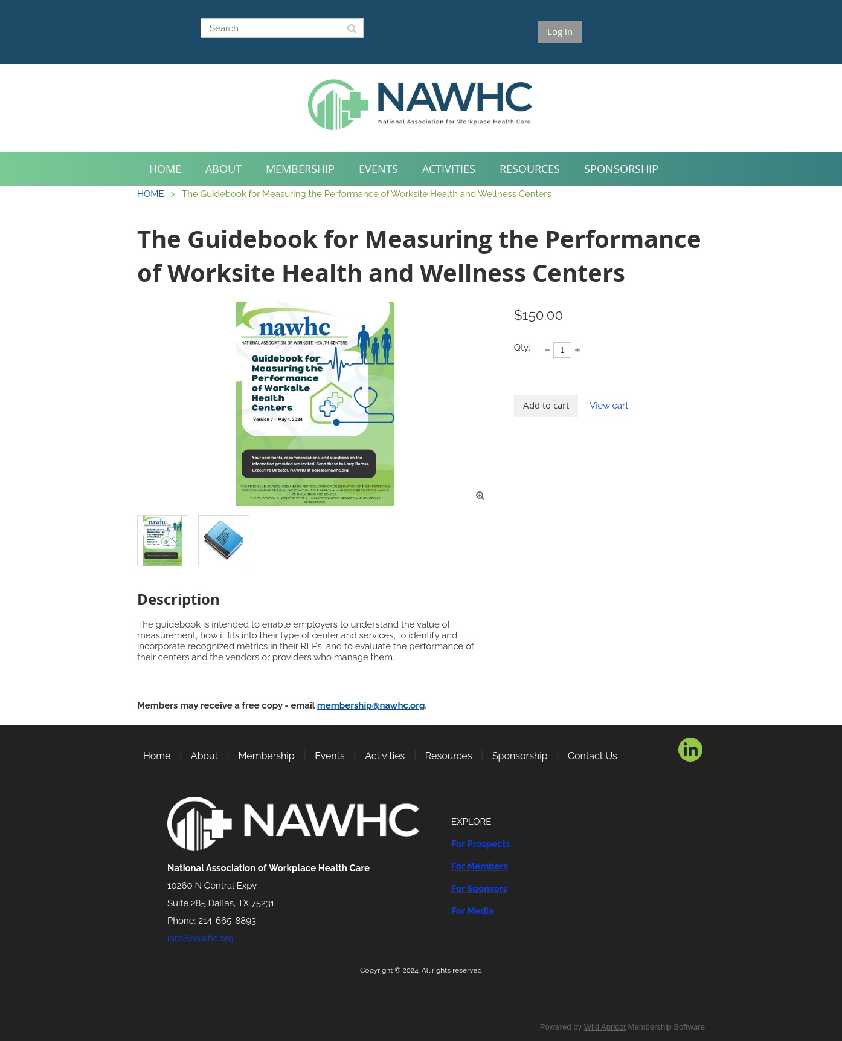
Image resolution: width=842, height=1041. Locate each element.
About (204, 756)
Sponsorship (520, 756)
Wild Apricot (605, 1026)
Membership (266, 756)
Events (329, 756)
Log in (560, 31)
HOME (150, 194)
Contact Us (592, 756)
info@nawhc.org (200, 938)
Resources (448, 756)
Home (156, 756)
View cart (609, 405)
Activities (385, 756)
